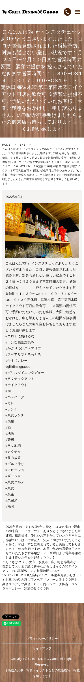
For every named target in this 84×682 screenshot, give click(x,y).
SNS (22, 144)
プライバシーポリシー (42, 638)
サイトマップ (42, 648)
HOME (6, 144)
